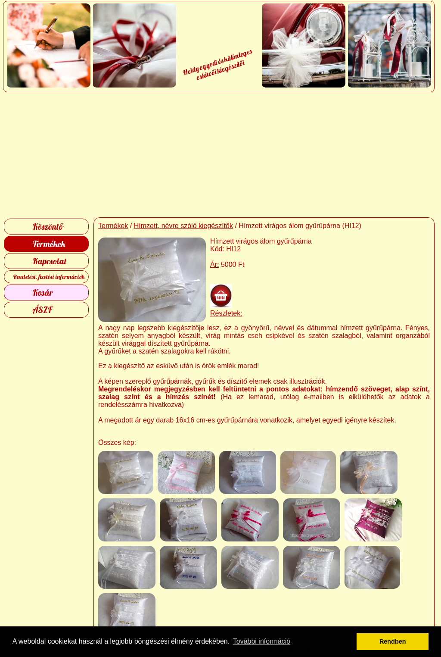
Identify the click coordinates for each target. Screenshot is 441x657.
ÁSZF (42, 309)
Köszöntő (47, 226)
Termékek (48, 243)
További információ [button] (261, 641)
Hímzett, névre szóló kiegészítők (183, 225)
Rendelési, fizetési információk (49, 277)
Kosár (42, 292)
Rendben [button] (392, 641)
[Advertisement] (220, 154)
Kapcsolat (49, 261)
